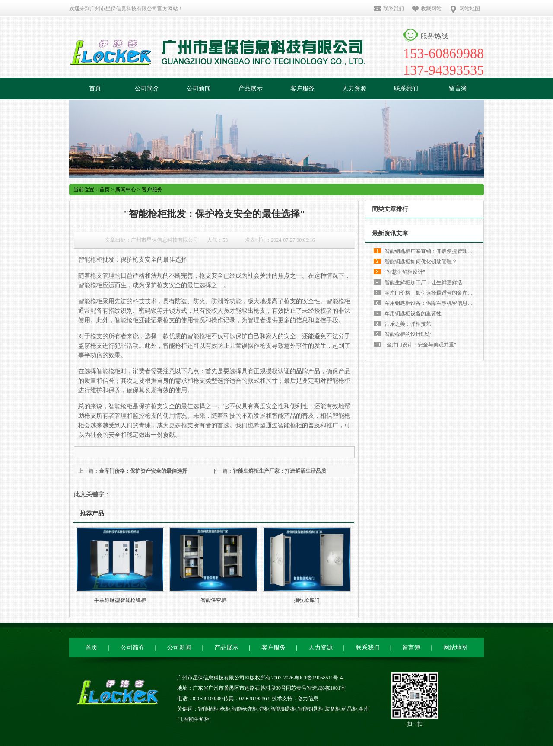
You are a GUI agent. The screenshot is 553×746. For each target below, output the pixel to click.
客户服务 (302, 88)
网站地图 (464, 9)
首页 (95, 88)
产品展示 (250, 88)
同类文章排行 (390, 209)
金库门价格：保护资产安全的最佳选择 (143, 471)
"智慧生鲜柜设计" (405, 272)
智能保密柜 (213, 600)
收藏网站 (427, 9)
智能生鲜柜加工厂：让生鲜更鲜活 (423, 282)
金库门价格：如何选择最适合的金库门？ (431, 293)
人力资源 (354, 88)
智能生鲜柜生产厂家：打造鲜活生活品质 (279, 471)
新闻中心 (125, 189)
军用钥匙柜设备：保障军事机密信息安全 (431, 303)
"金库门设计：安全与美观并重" (420, 345)
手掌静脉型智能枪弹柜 (120, 600)
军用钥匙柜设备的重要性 (413, 314)
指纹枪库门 (307, 600)
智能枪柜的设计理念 (408, 334)
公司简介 (147, 88)
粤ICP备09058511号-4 (318, 678)
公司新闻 (199, 88)
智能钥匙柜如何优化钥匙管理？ (421, 262)
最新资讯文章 (390, 233)
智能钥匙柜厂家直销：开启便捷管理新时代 (434, 251)
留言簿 (458, 88)
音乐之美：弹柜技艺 (408, 324)
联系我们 (388, 9)
